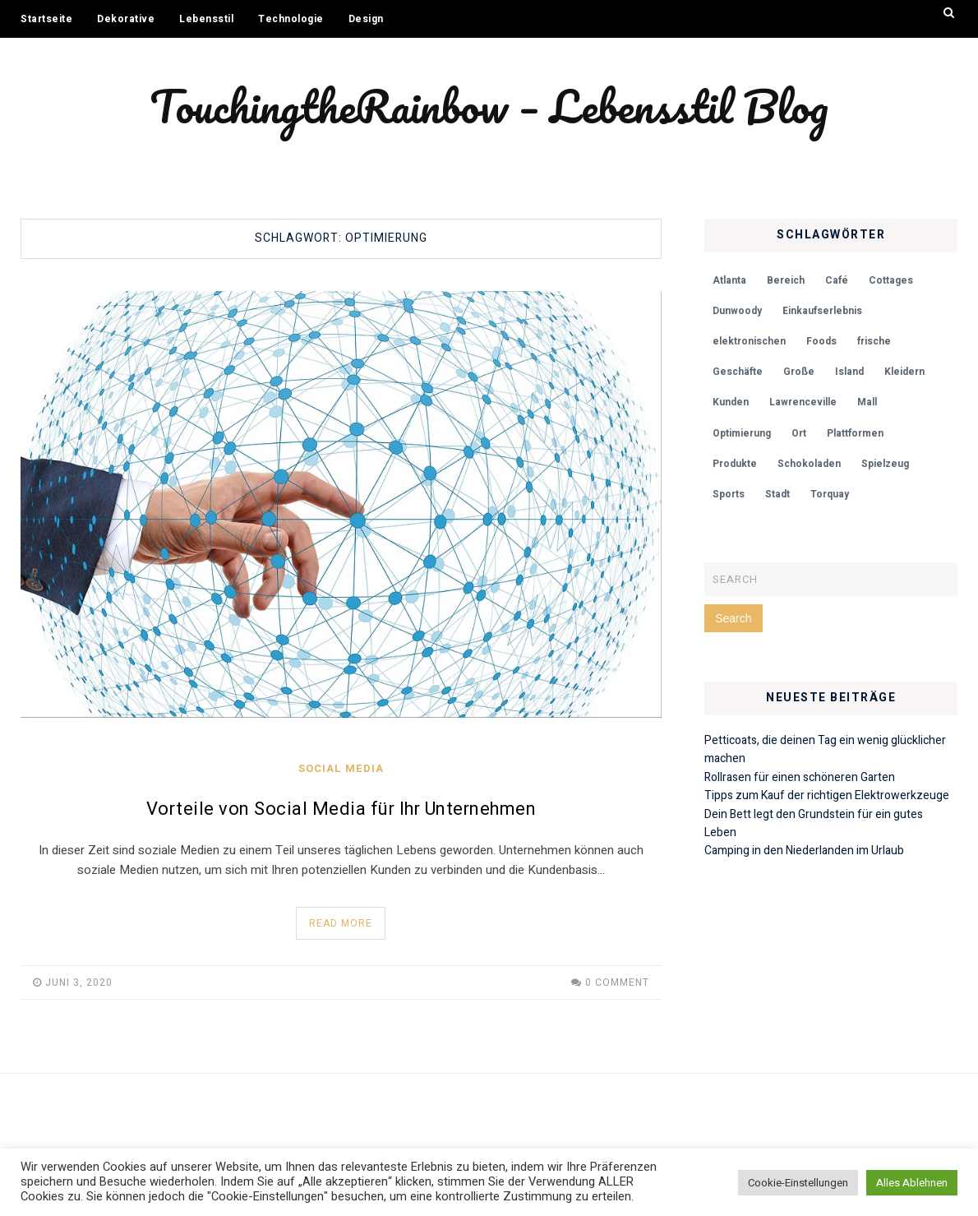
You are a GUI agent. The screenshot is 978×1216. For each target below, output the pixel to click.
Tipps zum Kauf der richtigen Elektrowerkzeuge (826, 795)
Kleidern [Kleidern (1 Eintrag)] (904, 371)
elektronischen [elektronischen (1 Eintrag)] (749, 341)
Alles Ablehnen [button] (912, 1183)
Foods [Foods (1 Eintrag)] (821, 341)
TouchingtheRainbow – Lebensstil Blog (489, 106)
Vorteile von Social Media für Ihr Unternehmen (341, 809)
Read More (340, 923)
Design (366, 19)
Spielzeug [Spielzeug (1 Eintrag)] (885, 463)
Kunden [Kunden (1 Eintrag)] (731, 402)
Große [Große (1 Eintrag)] (798, 371)
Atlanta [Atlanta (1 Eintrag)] (729, 280)
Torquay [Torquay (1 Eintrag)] (829, 494)
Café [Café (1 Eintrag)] (836, 280)
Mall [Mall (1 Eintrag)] (867, 402)
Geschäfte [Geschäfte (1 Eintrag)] (738, 371)
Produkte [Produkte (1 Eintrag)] (735, 463)
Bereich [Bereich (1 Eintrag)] (786, 280)
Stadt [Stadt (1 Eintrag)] (777, 494)
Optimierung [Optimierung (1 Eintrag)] (742, 433)
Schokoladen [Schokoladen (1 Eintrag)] (809, 463)
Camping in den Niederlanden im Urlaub (804, 850)
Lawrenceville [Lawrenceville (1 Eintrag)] (803, 402)
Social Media (341, 768)
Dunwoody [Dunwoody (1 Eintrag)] (737, 310)
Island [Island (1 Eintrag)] (849, 371)
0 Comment (617, 982)
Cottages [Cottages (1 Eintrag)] (891, 280)
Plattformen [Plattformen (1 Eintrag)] (855, 433)
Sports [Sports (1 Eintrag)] (729, 494)
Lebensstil (206, 19)
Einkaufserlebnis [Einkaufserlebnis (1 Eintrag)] (822, 310)
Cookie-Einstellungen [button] (798, 1183)
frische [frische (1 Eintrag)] (874, 341)
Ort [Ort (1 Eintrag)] (798, 433)
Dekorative (126, 19)
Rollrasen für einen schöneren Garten (799, 777)
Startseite (46, 19)
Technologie (291, 19)
